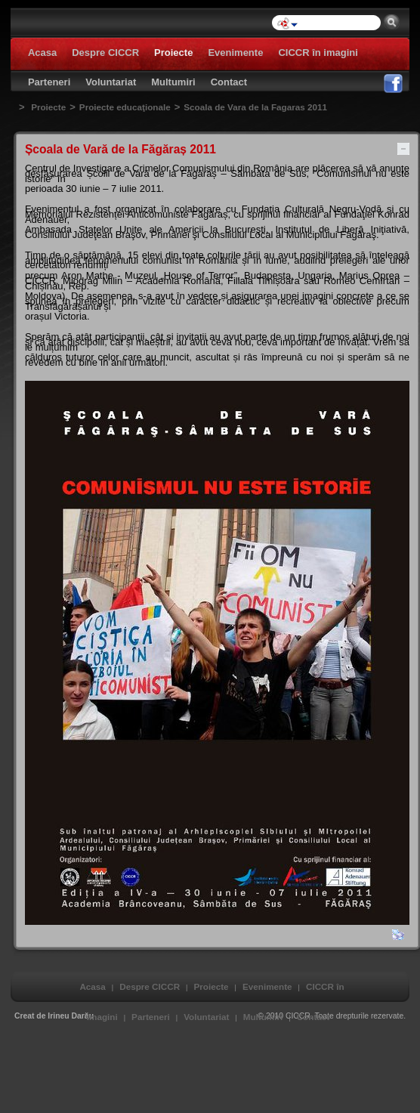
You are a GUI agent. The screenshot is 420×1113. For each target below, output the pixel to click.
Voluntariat (206, 1017)
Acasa (92, 986)
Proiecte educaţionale (125, 107)
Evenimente (267, 986)
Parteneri (150, 1017)
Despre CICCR (149, 986)
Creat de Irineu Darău (54, 1016)
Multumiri (263, 1017)
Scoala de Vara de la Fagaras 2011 (255, 107)
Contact (313, 1017)
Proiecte (48, 107)
